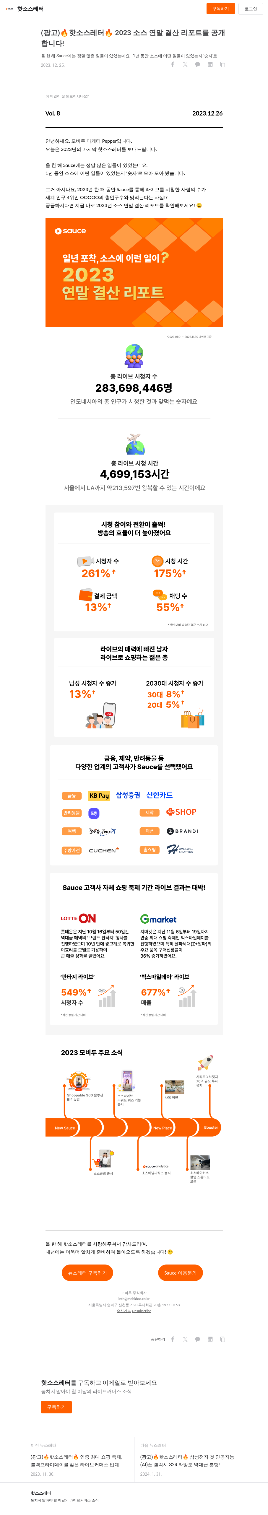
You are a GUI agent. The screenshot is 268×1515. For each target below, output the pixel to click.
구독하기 (220, 8)
